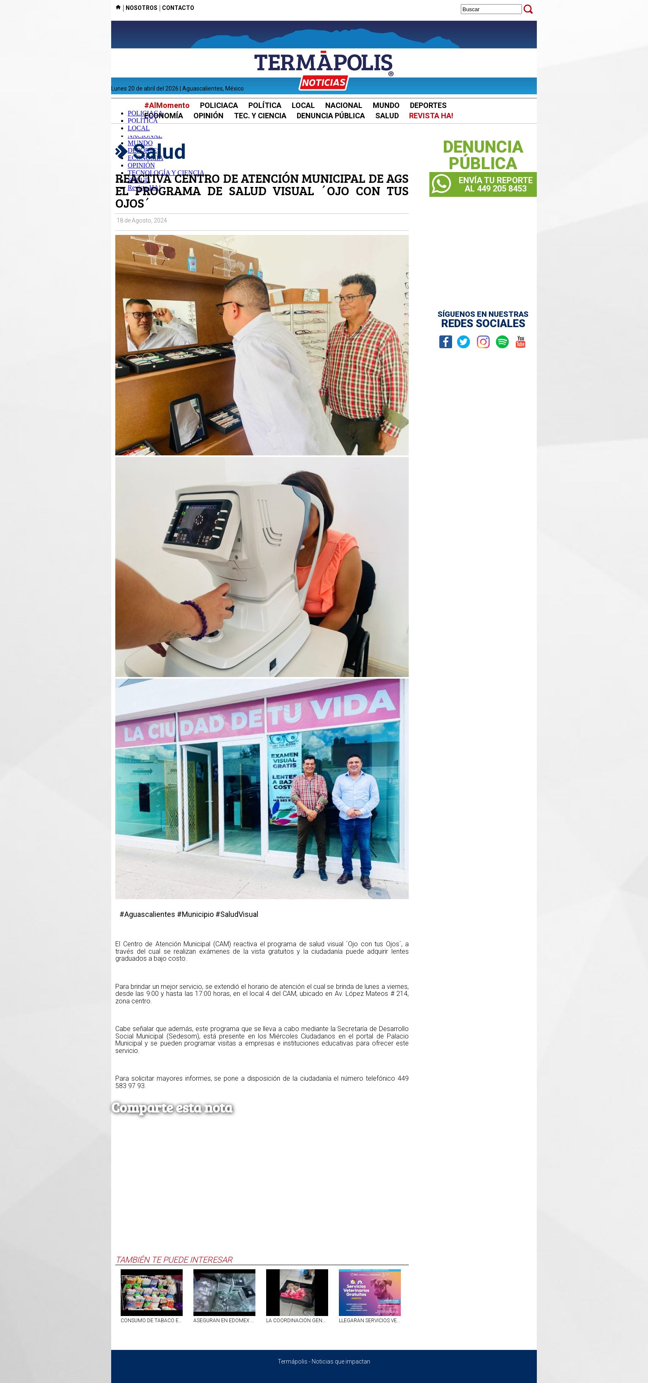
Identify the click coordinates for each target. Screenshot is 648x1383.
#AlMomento (167, 105)
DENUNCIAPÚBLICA (483, 155)
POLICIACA (219, 105)
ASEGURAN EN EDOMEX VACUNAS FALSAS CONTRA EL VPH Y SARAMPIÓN (224, 1320)
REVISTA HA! (431, 115)
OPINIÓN (208, 115)
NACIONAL (343, 105)
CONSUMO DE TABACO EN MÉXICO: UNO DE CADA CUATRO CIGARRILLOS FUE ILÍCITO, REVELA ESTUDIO (152, 1320)
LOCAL (303, 105)
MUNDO (386, 105)
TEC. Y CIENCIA (260, 115)
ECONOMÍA (163, 115)
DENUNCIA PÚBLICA (331, 115)
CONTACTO (178, 8)
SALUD (387, 115)
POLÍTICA (264, 105)
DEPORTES (428, 105)
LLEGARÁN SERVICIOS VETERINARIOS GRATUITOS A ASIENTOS (370, 1320)
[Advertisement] (262, 1193)
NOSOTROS (141, 8)
